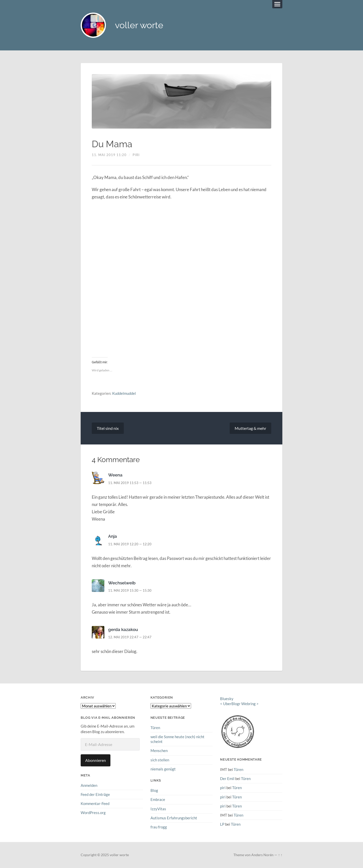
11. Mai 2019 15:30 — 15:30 (130, 590)
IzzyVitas (158, 808)
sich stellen (159, 760)
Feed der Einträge (95, 794)
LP (222, 824)
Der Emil (227, 778)
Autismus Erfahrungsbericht (173, 818)
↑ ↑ (280, 855)
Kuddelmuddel (124, 393)
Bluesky (226, 698)
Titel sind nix (108, 428)
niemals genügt (163, 769)
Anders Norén (262, 855)
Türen (155, 727)
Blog (154, 790)
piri (136, 155)
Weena (115, 475)
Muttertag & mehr (250, 428)
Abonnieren (95, 760)
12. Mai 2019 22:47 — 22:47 (130, 637)
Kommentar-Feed (95, 803)
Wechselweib (122, 582)
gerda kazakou (123, 629)
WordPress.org (93, 812)
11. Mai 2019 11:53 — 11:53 (130, 483)
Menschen (159, 751)
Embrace (157, 799)
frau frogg (158, 827)
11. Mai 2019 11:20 (109, 155)
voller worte (139, 25)
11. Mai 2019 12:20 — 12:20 (130, 544)
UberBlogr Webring (239, 704)
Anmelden (89, 785)
